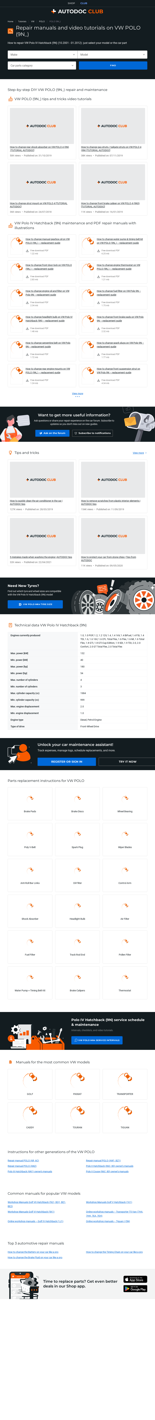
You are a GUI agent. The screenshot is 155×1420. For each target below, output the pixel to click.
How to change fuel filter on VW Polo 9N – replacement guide (119, 292)
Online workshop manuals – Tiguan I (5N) (108, 1221)
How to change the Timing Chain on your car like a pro (114, 1252)
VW (32, 21)
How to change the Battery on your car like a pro (33, 1252)
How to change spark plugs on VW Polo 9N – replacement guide (120, 344)
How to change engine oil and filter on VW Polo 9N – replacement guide (47, 292)
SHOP (71, 3)
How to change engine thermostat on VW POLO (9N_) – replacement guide (118, 266)
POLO (42, 21)
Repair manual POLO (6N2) (22, 1166)
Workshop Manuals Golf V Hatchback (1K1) (109, 1202)
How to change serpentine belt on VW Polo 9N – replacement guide (48, 344)
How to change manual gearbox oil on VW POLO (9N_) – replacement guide (48, 240)
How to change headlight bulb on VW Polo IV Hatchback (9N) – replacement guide (49, 318)
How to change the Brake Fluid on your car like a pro (35, 1257)
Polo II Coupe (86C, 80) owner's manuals (107, 1171)
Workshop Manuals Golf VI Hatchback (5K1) (31, 1211)
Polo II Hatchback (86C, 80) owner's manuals (109, 1166)
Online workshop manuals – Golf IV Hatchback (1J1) (35, 1221)
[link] (42, 132)
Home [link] (10, 21)
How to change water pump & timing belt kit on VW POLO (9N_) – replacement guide (120, 240)
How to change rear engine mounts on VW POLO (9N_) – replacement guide (48, 370)
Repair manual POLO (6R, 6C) (23, 1160)
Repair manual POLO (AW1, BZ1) (103, 1160)
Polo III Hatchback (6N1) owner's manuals (30, 1171)
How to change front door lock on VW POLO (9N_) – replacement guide (49, 266)
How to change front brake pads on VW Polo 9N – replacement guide (120, 318)
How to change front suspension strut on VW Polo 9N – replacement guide (118, 370)
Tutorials (22, 21)
